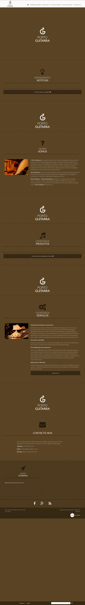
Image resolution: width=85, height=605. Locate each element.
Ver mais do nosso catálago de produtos (42, 342)
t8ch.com (78, 598)
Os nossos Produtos (55, 4)
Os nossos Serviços (67, 4)
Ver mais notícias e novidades (42, 121)
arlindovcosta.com (69, 596)
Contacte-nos (77, 4)
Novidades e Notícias (35, 4)
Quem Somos (45, 4)
